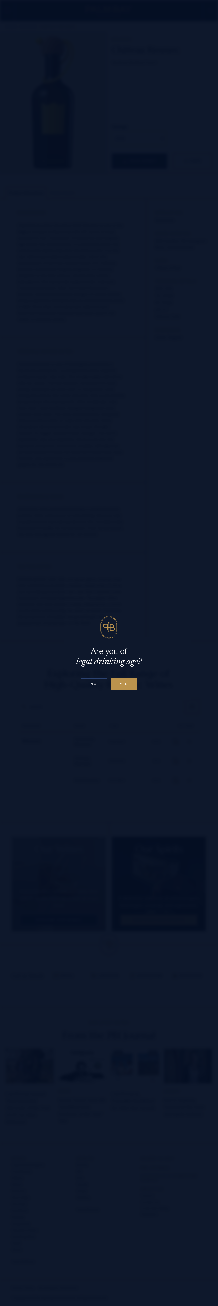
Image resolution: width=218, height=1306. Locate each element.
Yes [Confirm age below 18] (124, 684)
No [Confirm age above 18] (93, 684)
